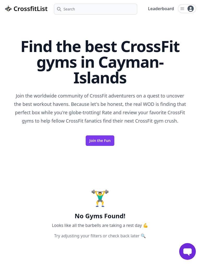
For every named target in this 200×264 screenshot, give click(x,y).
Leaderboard (161, 9)
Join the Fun (99, 140)
